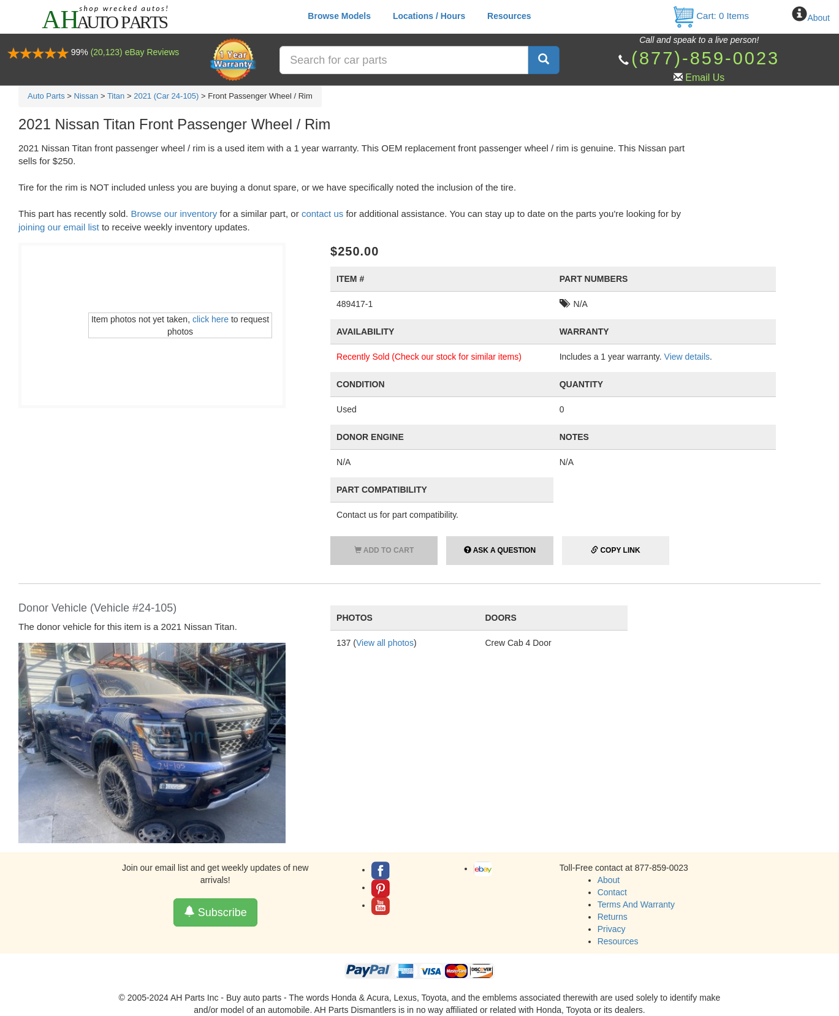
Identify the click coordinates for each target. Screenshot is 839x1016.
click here (210, 319)
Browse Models (339, 16)
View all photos (385, 643)
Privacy (612, 929)
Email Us (704, 77)
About (818, 18)
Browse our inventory (174, 213)
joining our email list (58, 227)
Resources (509, 16)
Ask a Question (500, 550)
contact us (322, 213)
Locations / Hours (429, 16)
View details (687, 357)
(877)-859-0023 (705, 58)
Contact (612, 892)
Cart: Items (710, 15)
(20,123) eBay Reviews (135, 52)
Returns (613, 917)
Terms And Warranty (636, 904)
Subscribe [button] (215, 912)
